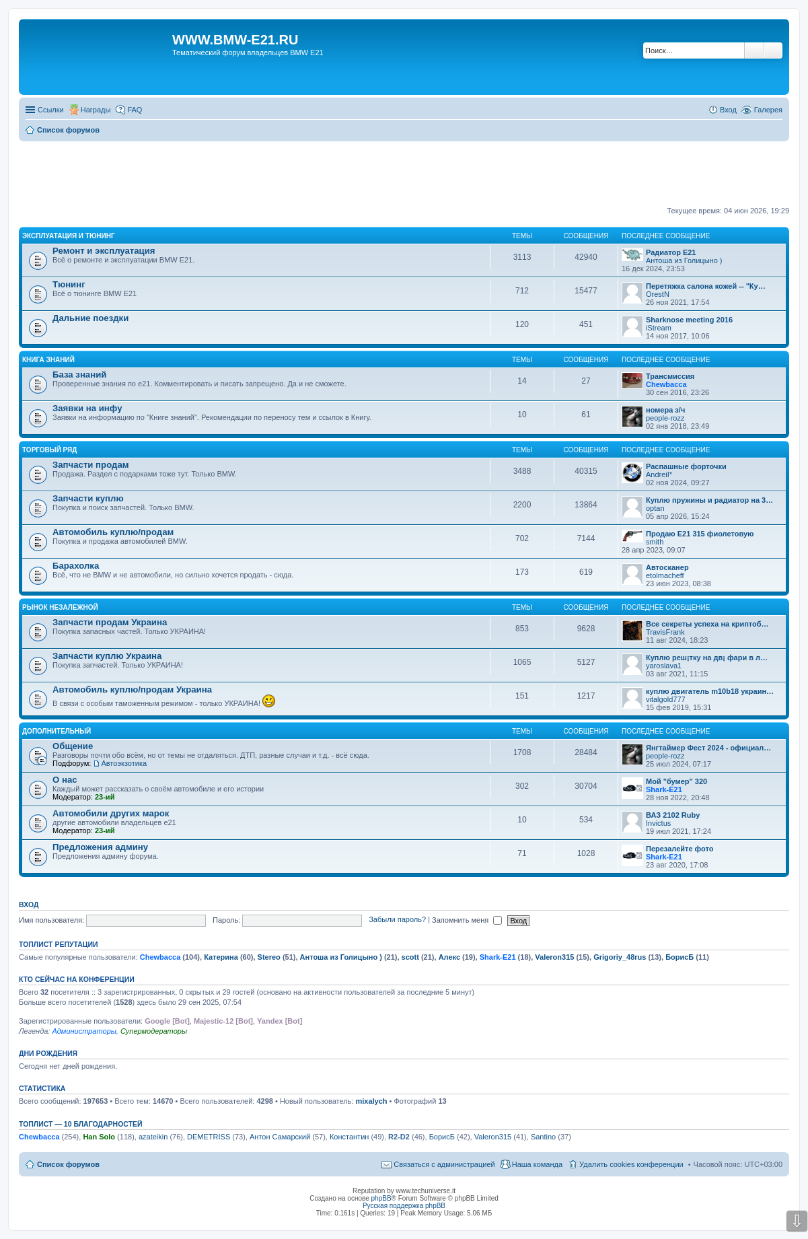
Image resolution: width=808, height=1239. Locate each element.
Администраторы (84, 1031)
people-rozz (665, 418)
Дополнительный (56, 731)
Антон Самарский (280, 1137)
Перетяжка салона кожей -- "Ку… (706, 286)
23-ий (104, 797)
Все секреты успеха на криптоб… (707, 624)
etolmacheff (665, 575)
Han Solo (99, 1137)
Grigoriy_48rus (619, 957)
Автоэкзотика (124, 763)
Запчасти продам (90, 465)
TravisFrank (665, 632)
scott (410, 957)
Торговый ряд (49, 450)
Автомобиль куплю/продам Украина (132, 689)
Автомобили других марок (110, 813)
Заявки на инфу (87, 408)
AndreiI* (659, 474)
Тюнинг (68, 284)
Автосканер (667, 567)
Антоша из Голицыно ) (684, 260)
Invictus (658, 823)
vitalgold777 (666, 699)
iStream (658, 328)
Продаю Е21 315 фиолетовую (700, 534)
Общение (72, 746)
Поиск (754, 50)
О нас (64, 780)
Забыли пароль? (397, 920)
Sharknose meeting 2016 (689, 320)
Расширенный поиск (773, 50)
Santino (543, 1137)
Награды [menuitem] (96, 110)
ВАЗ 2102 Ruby (673, 815)
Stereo (269, 957)
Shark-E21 (664, 789)
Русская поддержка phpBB (404, 1205)
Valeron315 (554, 957)
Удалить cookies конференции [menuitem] (631, 1164)
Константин (349, 1137)
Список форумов (68, 1164)
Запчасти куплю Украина (106, 656)
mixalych (371, 1101)
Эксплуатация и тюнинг (68, 236)
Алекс (449, 957)
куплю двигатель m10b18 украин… (710, 691)
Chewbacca (666, 384)
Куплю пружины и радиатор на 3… (709, 500)
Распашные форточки (686, 466)
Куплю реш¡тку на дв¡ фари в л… (707, 657)
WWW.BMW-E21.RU (235, 39)
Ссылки (51, 110)
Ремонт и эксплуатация (103, 251)
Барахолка (75, 566)
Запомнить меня (467, 920)
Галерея (768, 110)
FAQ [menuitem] (134, 110)
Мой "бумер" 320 (676, 781)
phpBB (381, 1198)
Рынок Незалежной (60, 607)
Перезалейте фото (679, 849)
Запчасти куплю (88, 498)
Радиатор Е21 (671, 252)
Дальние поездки (90, 318)
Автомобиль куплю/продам (113, 532)
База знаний (79, 374)
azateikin (153, 1137)
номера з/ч (665, 410)
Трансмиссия (670, 376)
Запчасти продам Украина (109, 622)
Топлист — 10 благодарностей (81, 1124)
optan (655, 508)
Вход (28, 904)
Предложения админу (100, 847)
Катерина (221, 957)
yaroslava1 (664, 666)
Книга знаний (48, 359)
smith (654, 542)
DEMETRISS (208, 1137)
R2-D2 (399, 1137)
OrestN (657, 294)
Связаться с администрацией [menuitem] (444, 1164)
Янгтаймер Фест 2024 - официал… (708, 748)
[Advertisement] (404, 174)
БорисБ (679, 957)
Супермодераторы (153, 1031)
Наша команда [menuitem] (537, 1164)
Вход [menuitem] (728, 110)
